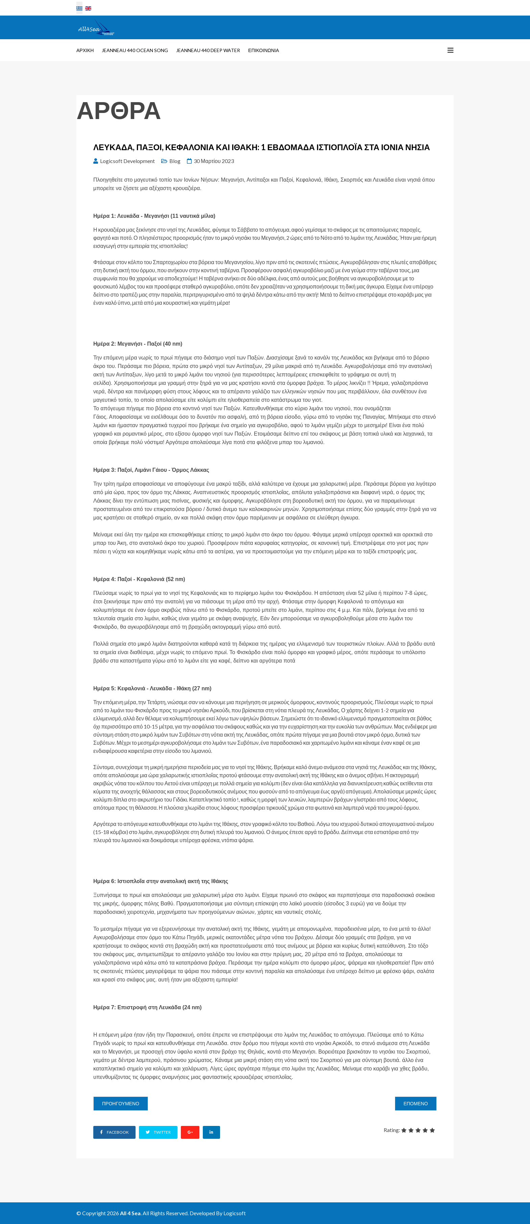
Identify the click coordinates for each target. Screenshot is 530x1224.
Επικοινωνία (263, 50)
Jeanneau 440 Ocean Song (135, 50)
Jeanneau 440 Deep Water (208, 50)
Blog (174, 161)
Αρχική (85, 50)
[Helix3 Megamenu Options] (451, 50)
